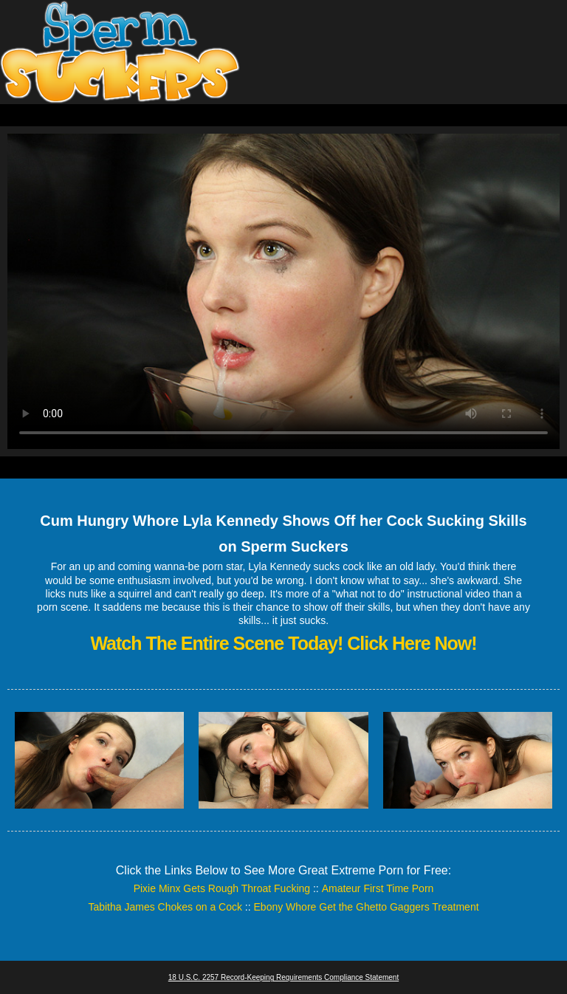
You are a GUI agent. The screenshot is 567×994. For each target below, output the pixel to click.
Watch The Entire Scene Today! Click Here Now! (283, 643)
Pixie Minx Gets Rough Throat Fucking (222, 888)
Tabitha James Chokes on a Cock (165, 907)
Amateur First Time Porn (378, 888)
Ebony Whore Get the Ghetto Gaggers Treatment (366, 907)
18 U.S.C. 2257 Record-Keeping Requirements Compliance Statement (283, 977)
